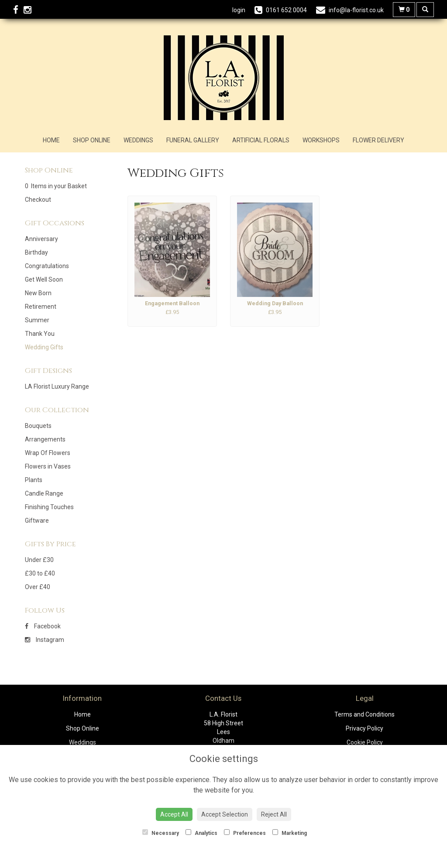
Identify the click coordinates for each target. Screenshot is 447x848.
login (238, 10)
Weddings (138, 140)
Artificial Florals (260, 140)
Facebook (43, 626)
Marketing (289, 832)
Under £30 (39, 559)
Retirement (40, 306)
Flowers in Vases (48, 466)
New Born (38, 293)
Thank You (40, 333)
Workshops (321, 140)
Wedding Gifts (44, 347)
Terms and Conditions (364, 714)
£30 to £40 (40, 573)
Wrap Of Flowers (47, 452)
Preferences (245, 832)
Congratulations (47, 265)
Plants (33, 479)
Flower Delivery (378, 140)
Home (51, 140)
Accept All (174, 814)
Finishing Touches (49, 506)
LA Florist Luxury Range (57, 386)
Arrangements (45, 439)
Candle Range (44, 493)
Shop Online (91, 140)
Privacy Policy (364, 728)
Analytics (201, 832)
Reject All (274, 814)
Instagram (44, 639)
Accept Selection (224, 814)
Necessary (160, 832)
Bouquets (38, 425)
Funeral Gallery (192, 140)
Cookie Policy (365, 742)
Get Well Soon (44, 279)
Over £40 (37, 586)
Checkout (38, 199)
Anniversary (41, 238)
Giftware (37, 520)
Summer (37, 320)
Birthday (36, 252)
